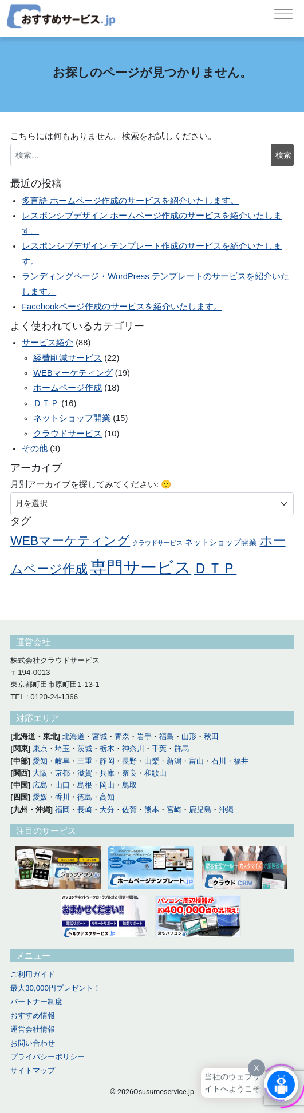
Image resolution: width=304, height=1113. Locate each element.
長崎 (84, 809)
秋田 (211, 736)
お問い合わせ (32, 1043)
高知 (107, 797)
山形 (188, 736)
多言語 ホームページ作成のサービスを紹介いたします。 (130, 200)
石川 (218, 761)
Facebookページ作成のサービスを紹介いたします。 (122, 306)
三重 (84, 761)
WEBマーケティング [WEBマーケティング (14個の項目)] (70, 541)
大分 (107, 809)
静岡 (107, 761)
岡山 (107, 785)
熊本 (151, 809)
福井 (241, 761)
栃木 (107, 748)
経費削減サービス (67, 358)
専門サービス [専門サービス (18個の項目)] (140, 567)
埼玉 (62, 748)
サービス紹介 (47, 342)
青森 (122, 736)
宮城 (99, 736)
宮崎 (174, 809)
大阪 (40, 773)
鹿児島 (200, 809)
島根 (84, 785)
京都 (62, 773)
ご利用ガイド (32, 974)
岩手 (144, 736)
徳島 (84, 797)
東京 (40, 748)
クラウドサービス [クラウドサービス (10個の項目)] (157, 542)
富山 (196, 761)
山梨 (151, 761)
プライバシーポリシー (47, 1056)
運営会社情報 (32, 1029)
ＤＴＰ (46, 403)
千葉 (159, 748)
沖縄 (226, 809)
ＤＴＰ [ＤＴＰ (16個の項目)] (215, 568)
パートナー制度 (36, 1001)
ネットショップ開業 (71, 418)
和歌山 (155, 773)
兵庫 (107, 773)
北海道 (73, 736)
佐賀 (129, 809)
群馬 (181, 748)
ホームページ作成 (67, 387)
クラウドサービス (67, 433)
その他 (35, 448)
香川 (62, 797)
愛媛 (40, 797)
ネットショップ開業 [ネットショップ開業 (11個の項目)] (221, 542)
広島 (40, 785)
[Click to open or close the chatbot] (281, 1084)
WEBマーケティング (72, 372)
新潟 (174, 761)
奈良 (129, 773)
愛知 (40, 761)
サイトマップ (32, 1070)
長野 (129, 761)
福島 (166, 736)
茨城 (84, 748)
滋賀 (84, 773)
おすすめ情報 (32, 1015)
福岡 (62, 809)
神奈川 (133, 748)
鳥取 (129, 785)
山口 (62, 785)
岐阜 (62, 761)
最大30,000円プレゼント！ (55, 988)
